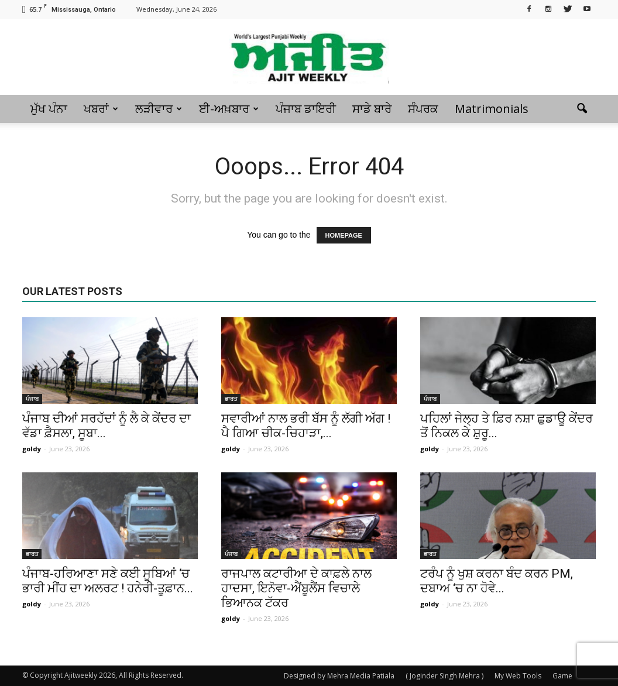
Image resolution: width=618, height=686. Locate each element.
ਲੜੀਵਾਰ (158, 108)
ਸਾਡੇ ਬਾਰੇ (372, 108)
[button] (582, 109)
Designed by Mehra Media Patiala (339, 676)
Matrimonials (491, 108)
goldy (31, 448)
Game (562, 676)
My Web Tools (518, 676)
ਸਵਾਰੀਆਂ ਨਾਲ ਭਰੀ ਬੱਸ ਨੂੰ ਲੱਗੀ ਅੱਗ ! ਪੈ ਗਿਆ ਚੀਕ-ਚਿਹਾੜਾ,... (305, 425)
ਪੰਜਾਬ (32, 399)
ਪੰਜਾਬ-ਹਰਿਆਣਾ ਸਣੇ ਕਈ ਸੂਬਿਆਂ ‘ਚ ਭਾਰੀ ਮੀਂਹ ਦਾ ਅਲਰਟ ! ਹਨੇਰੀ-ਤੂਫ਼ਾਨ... (107, 581)
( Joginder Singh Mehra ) (444, 676)
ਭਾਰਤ (231, 399)
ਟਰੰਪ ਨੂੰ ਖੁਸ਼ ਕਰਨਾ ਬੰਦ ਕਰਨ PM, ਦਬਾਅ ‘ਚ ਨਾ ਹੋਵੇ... (496, 581)
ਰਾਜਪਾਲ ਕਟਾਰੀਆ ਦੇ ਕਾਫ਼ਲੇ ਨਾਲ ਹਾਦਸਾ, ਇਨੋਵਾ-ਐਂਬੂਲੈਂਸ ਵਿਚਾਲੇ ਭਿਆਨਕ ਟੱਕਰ (296, 588)
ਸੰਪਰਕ (423, 108)
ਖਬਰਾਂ (101, 108)
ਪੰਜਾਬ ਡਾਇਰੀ (306, 108)
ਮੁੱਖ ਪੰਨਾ (48, 108)
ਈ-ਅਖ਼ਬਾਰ (229, 108)
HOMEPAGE (343, 235)
